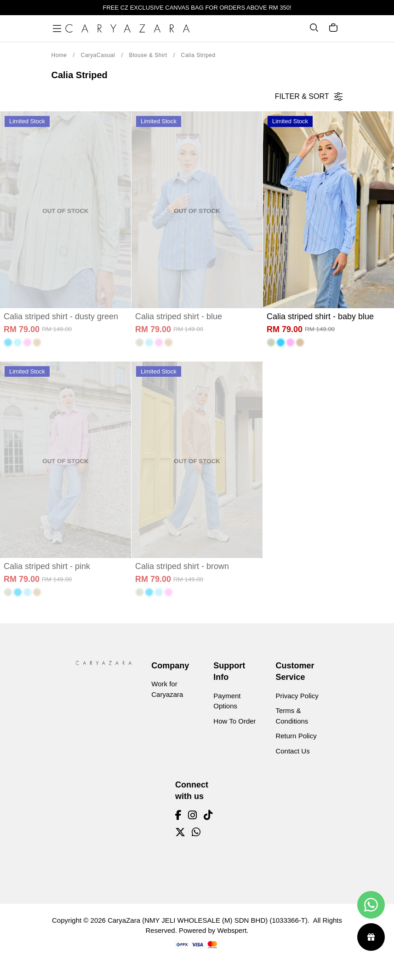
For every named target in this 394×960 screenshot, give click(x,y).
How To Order (234, 721)
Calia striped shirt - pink (47, 566)
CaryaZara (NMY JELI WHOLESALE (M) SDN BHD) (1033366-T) (208, 920)
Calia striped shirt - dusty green (61, 316)
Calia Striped (198, 55)
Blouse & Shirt (148, 55)
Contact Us (292, 751)
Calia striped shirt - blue (178, 316)
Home (59, 55)
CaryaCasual (98, 55)
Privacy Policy (296, 696)
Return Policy (295, 736)
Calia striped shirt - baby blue (320, 316)
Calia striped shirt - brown (182, 566)
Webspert (231, 930)
